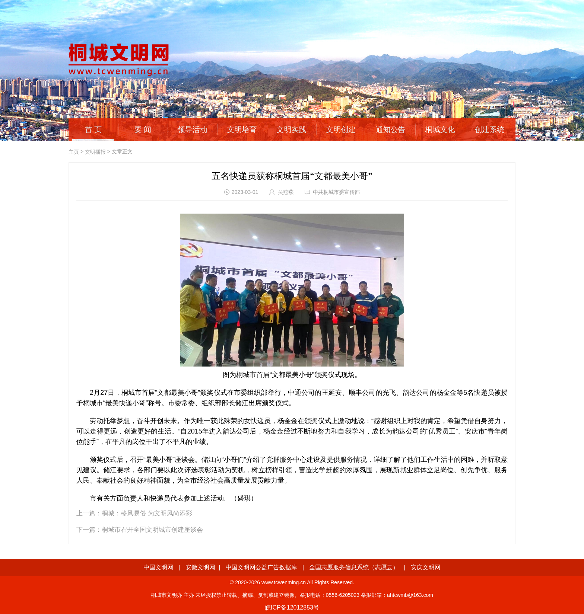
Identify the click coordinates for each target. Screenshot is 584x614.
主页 (74, 152)
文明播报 (95, 152)
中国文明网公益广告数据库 (261, 567)
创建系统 (490, 129)
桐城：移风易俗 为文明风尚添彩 (147, 513)
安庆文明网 (426, 567)
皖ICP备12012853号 (292, 607)
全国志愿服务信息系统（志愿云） (354, 567)
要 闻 (143, 129)
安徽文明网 (200, 567)
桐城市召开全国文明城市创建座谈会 (152, 529)
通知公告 (391, 129)
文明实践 (292, 129)
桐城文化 (440, 129)
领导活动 (192, 129)
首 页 (93, 129)
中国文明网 (158, 567)
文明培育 (242, 129)
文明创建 (341, 129)
